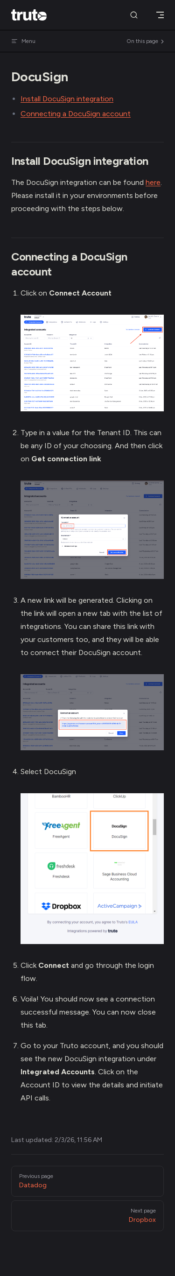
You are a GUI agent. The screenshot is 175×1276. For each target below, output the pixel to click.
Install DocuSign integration (67, 98)
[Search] (134, 15)
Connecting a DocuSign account (76, 113)
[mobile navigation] (160, 15)
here (153, 182)
